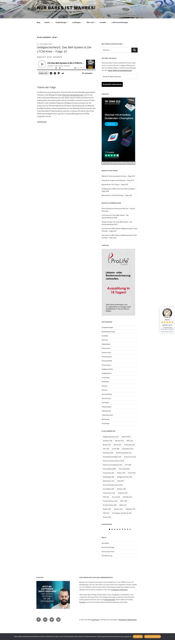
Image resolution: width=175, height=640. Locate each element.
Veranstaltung (107, 394)
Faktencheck (106, 352)
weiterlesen (42, 122)
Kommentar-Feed (108, 566)
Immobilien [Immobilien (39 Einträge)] (108, 489)
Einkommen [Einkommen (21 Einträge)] (130, 457)
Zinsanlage (105, 423)
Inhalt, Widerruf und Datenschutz (120, 70)
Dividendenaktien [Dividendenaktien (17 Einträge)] (123, 453)
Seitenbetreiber (109, 614)
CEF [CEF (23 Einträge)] (106, 449)
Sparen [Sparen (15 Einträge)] (107, 509)
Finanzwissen (106, 365)
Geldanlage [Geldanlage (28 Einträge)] (108, 477)
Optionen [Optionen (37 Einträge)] (123, 493)
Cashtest (105, 336)
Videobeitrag (106, 411)
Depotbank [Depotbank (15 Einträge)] (127, 449)
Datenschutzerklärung (152, 636)
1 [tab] (109, 544)
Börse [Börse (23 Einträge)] (117, 445)
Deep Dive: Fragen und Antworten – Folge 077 (118, 180)
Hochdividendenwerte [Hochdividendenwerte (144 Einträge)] (113, 485)
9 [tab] (130, 544)
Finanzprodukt (107, 357)
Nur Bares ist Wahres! (66, 7)
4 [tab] (117, 544)
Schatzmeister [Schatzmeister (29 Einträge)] (110, 505)
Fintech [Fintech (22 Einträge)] (121, 473)
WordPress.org (107, 570)
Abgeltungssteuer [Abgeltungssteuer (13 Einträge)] (111, 437)
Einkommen (106, 348)
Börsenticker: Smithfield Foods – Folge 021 (117, 195)
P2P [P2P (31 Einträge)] (106, 497)
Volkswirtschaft (107, 415)
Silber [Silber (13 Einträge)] (122, 505)
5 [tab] (119, 544)
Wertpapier (106, 419)
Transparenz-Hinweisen (119, 604)
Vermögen (105, 402)
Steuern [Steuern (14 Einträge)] (118, 509)
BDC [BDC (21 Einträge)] (130, 441)
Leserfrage (105, 377)
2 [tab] (112, 544)
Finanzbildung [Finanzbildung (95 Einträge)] (109, 469)
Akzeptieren (138, 636)
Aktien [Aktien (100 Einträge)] (126, 437)
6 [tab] (122, 544)
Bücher (48, 22)
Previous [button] (104, 534)
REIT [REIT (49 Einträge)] (123, 501)
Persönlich (105, 382)
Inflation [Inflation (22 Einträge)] (121, 489)
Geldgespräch (107, 373)
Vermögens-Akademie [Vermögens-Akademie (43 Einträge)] (121, 513)
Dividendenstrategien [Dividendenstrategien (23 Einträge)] (112, 457)
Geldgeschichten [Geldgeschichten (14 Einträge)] (124, 477)
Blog (38, 22)
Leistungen (77, 22)
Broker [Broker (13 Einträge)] (107, 445)
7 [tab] (125, 544)
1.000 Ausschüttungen (119, 22)
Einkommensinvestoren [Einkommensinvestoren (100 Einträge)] (113, 461)
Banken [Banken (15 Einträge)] (119, 441)
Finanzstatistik (107, 361)
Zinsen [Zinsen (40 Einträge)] (107, 517)
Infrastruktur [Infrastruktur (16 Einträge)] (109, 493)
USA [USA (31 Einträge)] (106, 513)
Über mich (91, 22)
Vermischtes (106, 398)
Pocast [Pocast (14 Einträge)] (116, 497)
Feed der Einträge (108, 562)
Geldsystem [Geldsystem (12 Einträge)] (108, 481)
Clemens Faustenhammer (72, 95)
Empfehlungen (62, 22)
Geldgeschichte (107, 369)
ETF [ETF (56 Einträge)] (128, 465)
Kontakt (104, 22)
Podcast (105, 386)
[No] (172, 636)
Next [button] (135, 534)
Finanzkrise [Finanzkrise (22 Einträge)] (108, 473)
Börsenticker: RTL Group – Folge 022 (115, 184)
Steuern (104, 390)
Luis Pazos (105, 215)
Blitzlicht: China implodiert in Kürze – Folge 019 (118, 176)
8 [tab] (127, 544)
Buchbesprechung (108, 332)
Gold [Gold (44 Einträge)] (120, 481)
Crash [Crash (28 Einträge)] (115, 449)
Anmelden (105, 558)
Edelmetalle (106, 344)
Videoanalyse (106, 407)
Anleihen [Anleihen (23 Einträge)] (107, 441)
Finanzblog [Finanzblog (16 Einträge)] (124, 469)
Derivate (105, 340)
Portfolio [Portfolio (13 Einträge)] (127, 497)
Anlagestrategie (107, 327)
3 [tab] (114, 544)
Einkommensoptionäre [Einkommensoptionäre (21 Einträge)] (112, 465)
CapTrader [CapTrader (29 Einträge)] (129, 445)
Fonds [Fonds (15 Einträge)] (131, 473)
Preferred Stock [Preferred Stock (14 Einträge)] (110, 501)
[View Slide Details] (111, 535)
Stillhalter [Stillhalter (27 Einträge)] (130, 509)
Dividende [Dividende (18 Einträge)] (108, 453)
